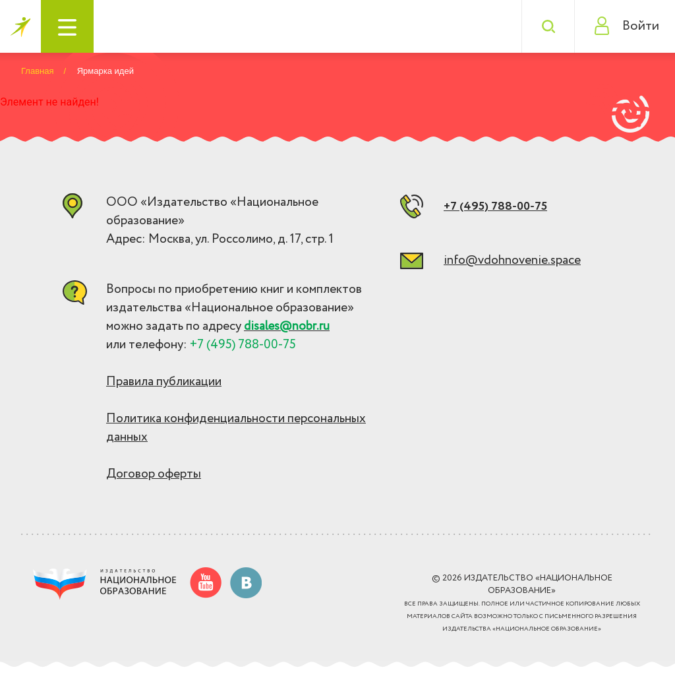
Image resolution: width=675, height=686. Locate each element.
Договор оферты (153, 474)
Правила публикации (163, 382)
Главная (37, 71)
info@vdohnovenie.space (512, 260)
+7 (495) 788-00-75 (495, 206)
